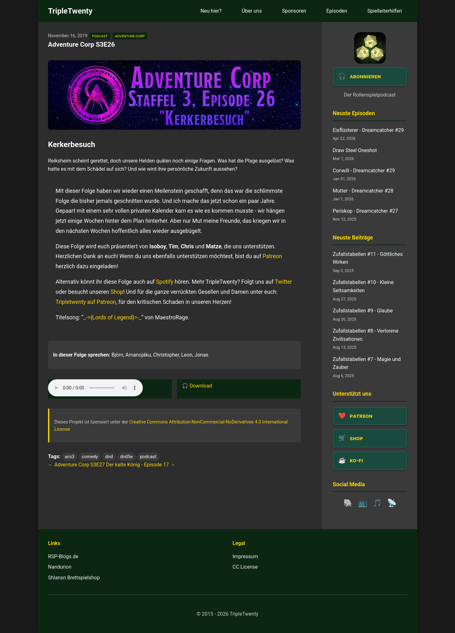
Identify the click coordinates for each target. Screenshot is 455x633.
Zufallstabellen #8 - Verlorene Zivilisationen (365, 335)
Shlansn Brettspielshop (74, 578)
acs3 (70, 456)
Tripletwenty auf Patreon (86, 302)
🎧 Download (197, 386)
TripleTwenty (70, 11)
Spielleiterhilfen (384, 11)
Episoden (336, 11)
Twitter (283, 282)
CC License (245, 567)
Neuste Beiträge (353, 237)
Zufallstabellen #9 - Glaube (363, 311)
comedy (90, 456)
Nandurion (59, 567)
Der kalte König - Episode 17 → (140, 465)
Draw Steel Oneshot (355, 150)
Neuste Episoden (354, 113)
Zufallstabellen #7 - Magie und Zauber (367, 363)
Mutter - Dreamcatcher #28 (363, 191)
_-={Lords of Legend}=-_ (112, 317)
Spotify (164, 282)
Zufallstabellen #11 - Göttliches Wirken (368, 258)
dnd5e (126, 456)
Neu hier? (210, 11)
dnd (109, 456)
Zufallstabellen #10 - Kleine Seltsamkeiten (363, 286)
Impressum (245, 556)
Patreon (272, 256)
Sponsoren (294, 11)
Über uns (252, 11)
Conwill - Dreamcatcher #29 (364, 171)
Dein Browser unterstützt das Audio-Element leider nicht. (95, 387)
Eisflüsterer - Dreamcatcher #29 (368, 130)
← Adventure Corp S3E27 (76, 465)
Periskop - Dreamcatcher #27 (365, 211)
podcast (99, 35)
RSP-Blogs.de (63, 556)
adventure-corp (130, 35)
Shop (117, 292)
